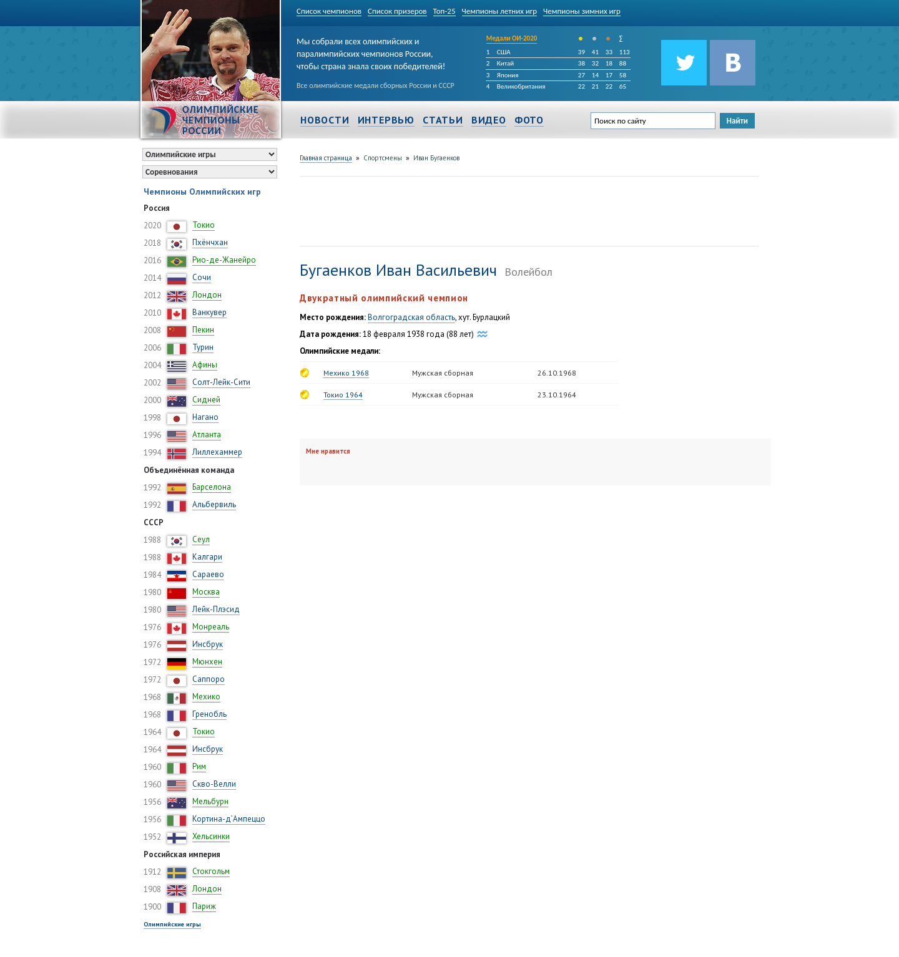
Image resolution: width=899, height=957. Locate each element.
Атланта (206, 434)
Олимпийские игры (172, 924)
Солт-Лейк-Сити (221, 382)
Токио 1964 (343, 394)
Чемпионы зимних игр (582, 11)
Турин (203, 347)
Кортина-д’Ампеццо (228, 819)
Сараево (208, 574)
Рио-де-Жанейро (224, 260)
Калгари (207, 556)
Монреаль (210, 626)
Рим (199, 766)
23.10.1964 (557, 394)
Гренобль (209, 714)
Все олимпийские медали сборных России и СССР (375, 85)
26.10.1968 (557, 372)
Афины (204, 364)
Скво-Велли (214, 784)
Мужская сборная (442, 372)
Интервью (386, 120)
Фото (529, 120)
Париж (204, 906)
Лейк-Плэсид (216, 609)
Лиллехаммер (217, 452)
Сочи (201, 277)
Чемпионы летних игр (500, 11)
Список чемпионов (329, 11)
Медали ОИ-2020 (512, 38)
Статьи (443, 120)
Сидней (206, 399)
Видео (488, 120)
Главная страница (326, 157)
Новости (325, 120)
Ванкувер (209, 312)
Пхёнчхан (210, 242)
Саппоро (208, 679)
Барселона (211, 487)
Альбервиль (214, 504)
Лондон (207, 294)
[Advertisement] (527, 210)
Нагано (205, 417)
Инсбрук (207, 644)
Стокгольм (211, 871)
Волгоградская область (411, 317)
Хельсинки (211, 836)
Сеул (201, 539)
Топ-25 (444, 11)
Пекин (203, 329)
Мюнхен (207, 661)
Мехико (206, 696)
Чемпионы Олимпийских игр (202, 191)
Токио (203, 225)
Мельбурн (210, 801)
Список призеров (397, 11)
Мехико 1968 (346, 372)
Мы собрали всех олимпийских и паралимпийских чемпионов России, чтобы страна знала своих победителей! (371, 51)
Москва (206, 591)
